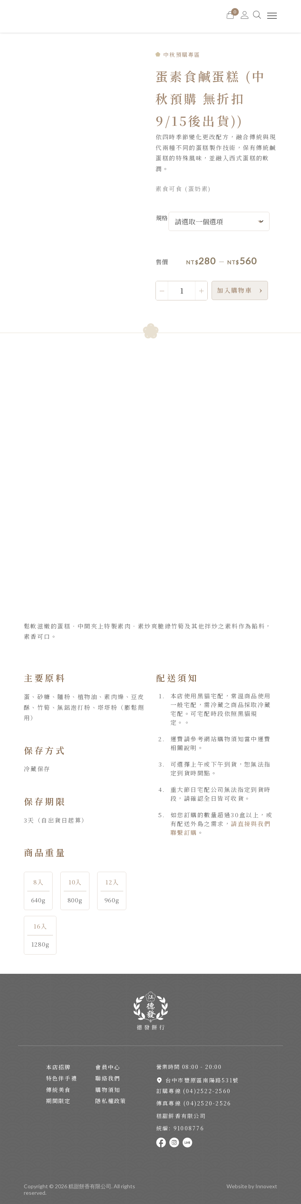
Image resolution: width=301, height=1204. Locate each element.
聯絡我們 (107, 1078)
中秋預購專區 (181, 54)
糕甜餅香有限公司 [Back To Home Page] (89, 1186)
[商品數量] (181, 290)
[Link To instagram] (175, 1143)
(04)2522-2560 (207, 1091)
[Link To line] (189, 1143)
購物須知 (107, 1089)
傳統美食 (58, 1089)
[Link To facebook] (162, 1143)
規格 (161, 217)
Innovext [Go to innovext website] (266, 1186)
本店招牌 (58, 1067)
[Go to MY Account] (245, 16)
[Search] (258, 16)
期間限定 (58, 1101)
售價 (161, 261)
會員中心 (107, 1067)
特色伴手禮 (61, 1078)
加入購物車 (234, 290)
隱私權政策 (110, 1101)
